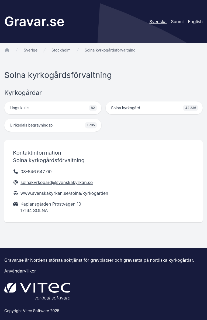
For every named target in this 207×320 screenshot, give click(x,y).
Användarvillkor (20, 271)
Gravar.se (34, 21)
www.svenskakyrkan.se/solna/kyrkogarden (64, 193)
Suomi (177, 21)
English (195, 21)
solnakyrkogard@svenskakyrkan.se (56, 182)
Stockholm (61, 50)
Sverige (30, 50)
